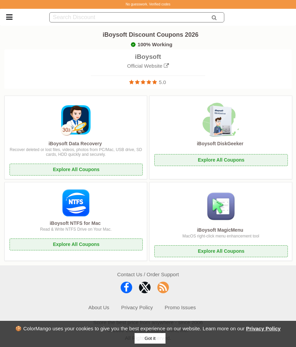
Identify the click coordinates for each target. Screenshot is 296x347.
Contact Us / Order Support (148, 274)
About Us (98, 307)
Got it (150, 338)
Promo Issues (180, 307)
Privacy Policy (263, 328)
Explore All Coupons (76, 169)
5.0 (162, 82)
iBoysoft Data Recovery (75, 143)
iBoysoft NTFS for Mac (75, 223)
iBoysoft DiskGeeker (220, 143)
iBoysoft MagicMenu (220, 230)
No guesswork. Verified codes (148, 4)
